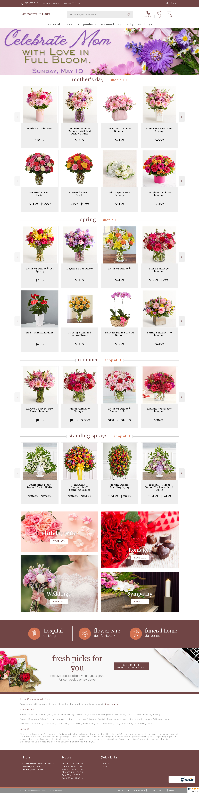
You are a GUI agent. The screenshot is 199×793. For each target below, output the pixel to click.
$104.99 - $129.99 (119, 420)
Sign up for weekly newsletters (131, 666)
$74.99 (119, 140)
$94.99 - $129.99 (40, 204)
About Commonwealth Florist (36, 699)
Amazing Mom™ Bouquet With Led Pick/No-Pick (79, 131)
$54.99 (119, 204)
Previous (17, 117)
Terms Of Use (123, 790)
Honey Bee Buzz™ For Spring (159, 130)
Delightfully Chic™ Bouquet (159, 194)
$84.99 (39, 140)
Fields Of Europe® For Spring (40, 270)
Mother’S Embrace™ (40, 128)
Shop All (117, 80)
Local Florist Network (157, 790)
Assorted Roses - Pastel (39, 194)
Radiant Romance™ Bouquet (159, 410)
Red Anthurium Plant (39, 332)
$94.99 (79, 344)
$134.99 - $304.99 (119, 496)
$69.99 (40, 344)
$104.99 (159, 420)
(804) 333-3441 (31, 3)
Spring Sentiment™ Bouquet (159, 334)
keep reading (112, 704)
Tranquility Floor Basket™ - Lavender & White (159, 487)
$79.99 (159, 140)
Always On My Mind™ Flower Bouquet (39, 410)
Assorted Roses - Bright (79, 194)
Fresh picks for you (77, 667)
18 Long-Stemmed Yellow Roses (79, 334)
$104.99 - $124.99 (39, 496)
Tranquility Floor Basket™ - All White (40, 486)
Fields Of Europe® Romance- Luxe (119, 410)
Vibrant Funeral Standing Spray (119, 486)
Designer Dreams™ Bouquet (119, 130)
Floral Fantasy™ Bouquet (159, 270)
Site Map (172, 790)
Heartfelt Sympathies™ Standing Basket (79, 487)
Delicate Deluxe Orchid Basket (119, 334)
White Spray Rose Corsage (119, 194)
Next (182, 117)
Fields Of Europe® (119, 268)
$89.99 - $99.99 (159, 280)
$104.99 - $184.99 (79, 496)
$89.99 (119, 344)
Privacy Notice (138, 790)
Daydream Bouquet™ (80, 268)
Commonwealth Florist (35, 13)
